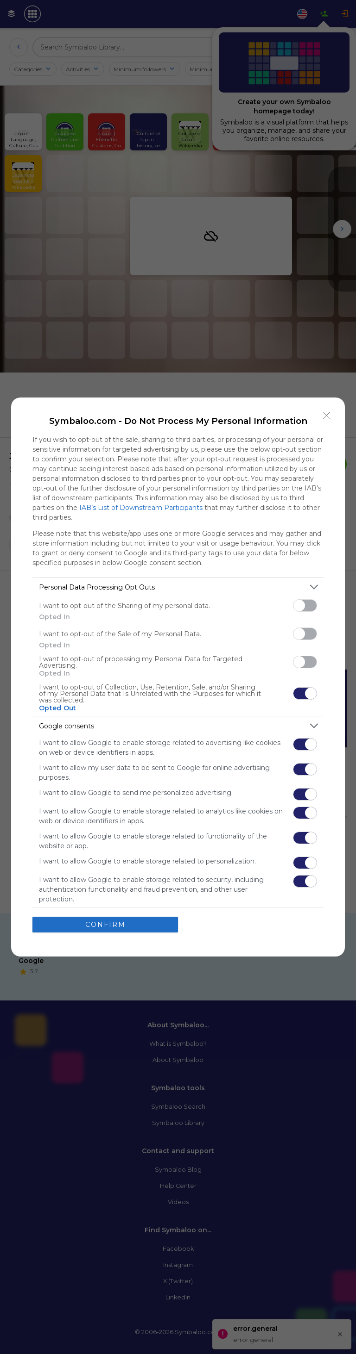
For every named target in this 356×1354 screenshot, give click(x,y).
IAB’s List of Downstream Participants (141, 507)
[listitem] (178, 587)
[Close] (327, 415)
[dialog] (178, 677)
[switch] (305, 605)
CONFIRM (105, 924)
